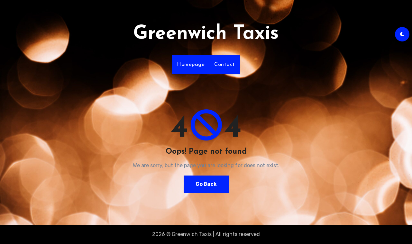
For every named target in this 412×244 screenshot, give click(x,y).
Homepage (191, 64)
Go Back (206, 184)
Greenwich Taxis (206, 34)
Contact (224, 64)
